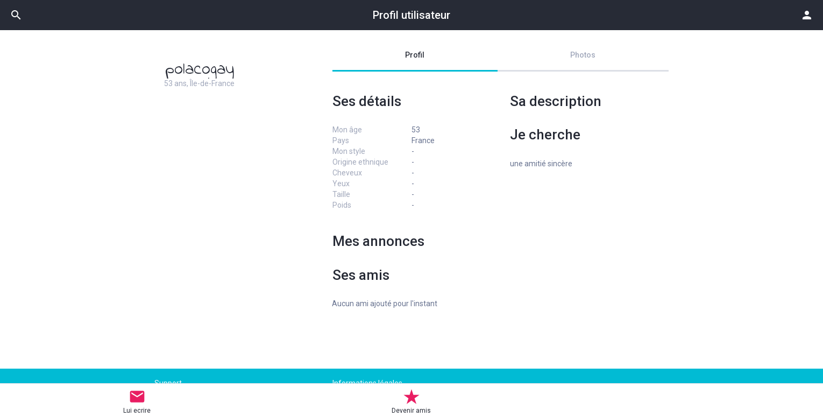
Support (168, 383)
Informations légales (367, 383)
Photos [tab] (582, 55)
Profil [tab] (414, 55)
